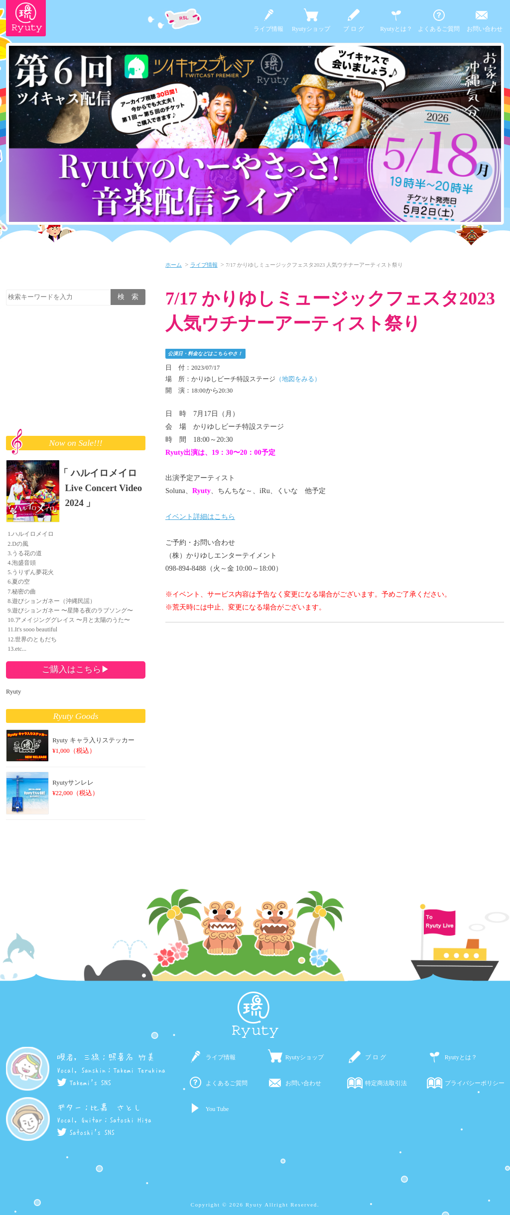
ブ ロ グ (353, 28)
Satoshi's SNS (86, 1132)
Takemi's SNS (84, 1082)
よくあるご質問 (439, 28)
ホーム (173, 265)
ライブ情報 (268, 28)
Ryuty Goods (76, 716)
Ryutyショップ (311, 28)
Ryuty (13, 691)
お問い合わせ (485, 28)
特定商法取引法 (386, 1083)
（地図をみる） (298, 379)
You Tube (217, 1109)
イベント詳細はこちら (200, 516)
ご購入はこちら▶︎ (76, 669)
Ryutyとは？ (396, 28)
